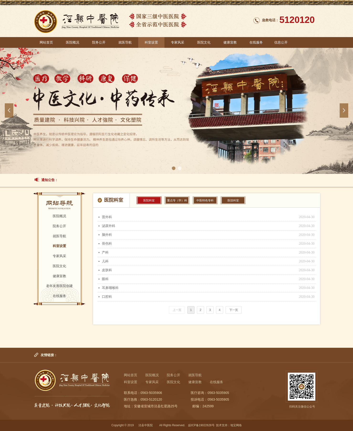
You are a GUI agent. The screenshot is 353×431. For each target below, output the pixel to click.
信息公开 (281, 42)
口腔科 (107, 296)
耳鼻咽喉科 (110, 288)
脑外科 (107, 235)
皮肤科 (107, 270)
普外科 (107, 217)
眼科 (105, 279)
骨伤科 (107, 243)
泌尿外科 (108, 226)
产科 (105, 252)
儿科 (105, 261)
